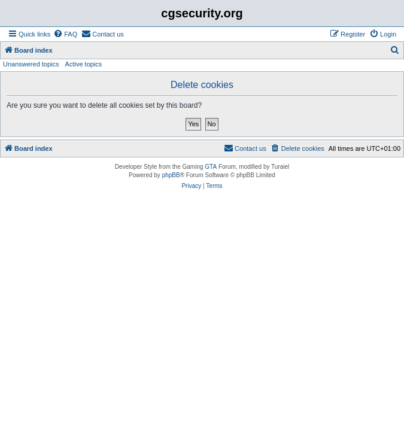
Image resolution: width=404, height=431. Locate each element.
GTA (211, 166)
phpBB (171, 175)
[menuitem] (65, 34)
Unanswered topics (31, 64)
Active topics (83, 64)
